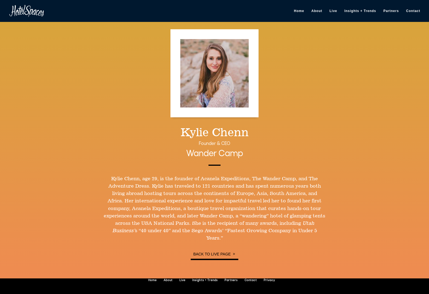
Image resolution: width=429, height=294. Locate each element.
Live (333, 11)
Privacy (269, 280)
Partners (391, 11)
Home (299, 11)
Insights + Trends (360, 11)
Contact (413, 11)
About (316, 11)
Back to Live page (212, 254)
